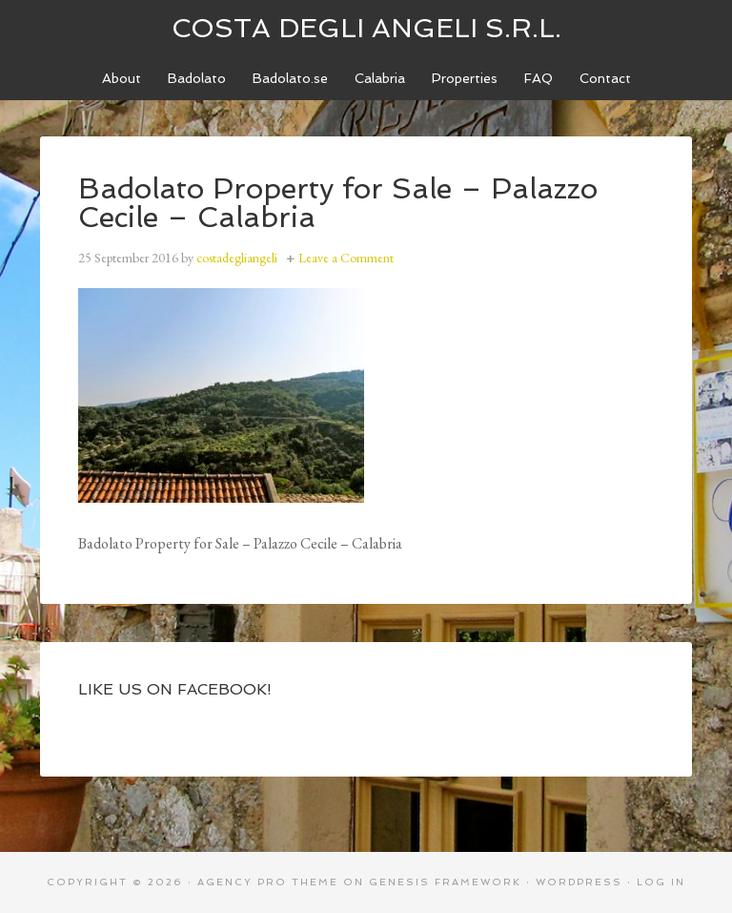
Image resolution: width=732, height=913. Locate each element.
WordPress (579, 882)
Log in (661, 882)
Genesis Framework (445, 882)
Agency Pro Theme (267, 882)
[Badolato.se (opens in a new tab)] (290, 78)
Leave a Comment (346, 257)
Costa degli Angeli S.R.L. (366, 28)
